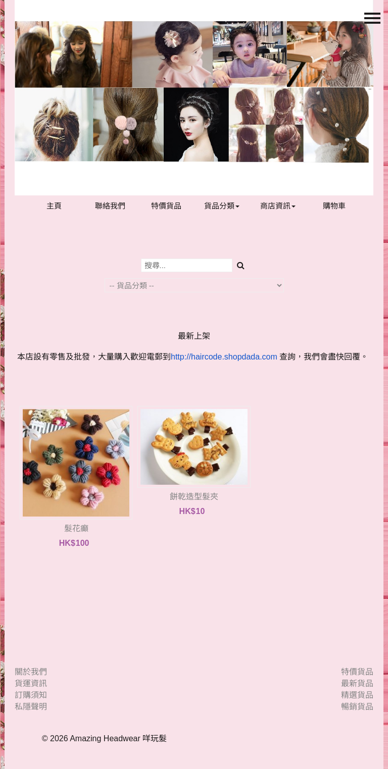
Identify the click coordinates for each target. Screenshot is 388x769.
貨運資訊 (31, 683)
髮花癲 (76, 528)
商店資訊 (278, 205)
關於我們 (31, 672)
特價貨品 (166, 205)
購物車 (334, 205)
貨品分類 (221, 205)
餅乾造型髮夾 (194, 496)
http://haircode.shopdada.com (224, 356)
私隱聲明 (31, 706)
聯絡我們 (110, 205)
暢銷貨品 (357, 706)
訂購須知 (31, 695)
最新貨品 (357, 683)
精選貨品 (357, 695)
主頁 (54, 205)
